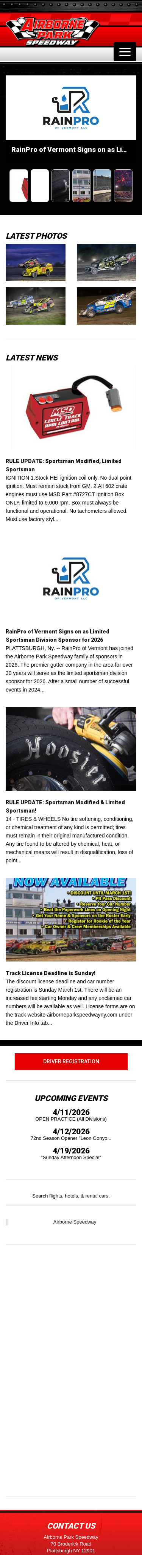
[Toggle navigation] (125, 51)
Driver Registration (71, 1061)
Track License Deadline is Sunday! (50, 973)
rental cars (96, 1196)
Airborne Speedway (74, 1222)
